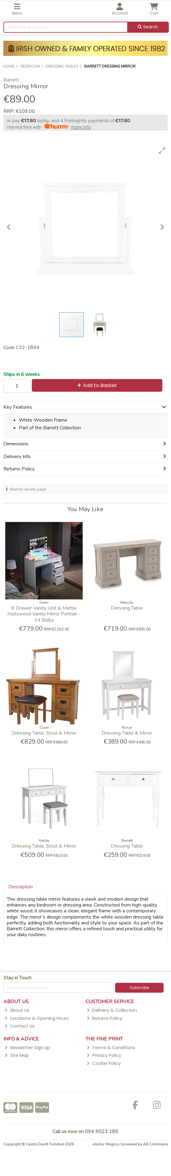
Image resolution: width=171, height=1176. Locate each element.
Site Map (16, 1055)
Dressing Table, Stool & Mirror (44, 733)
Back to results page (28, 489)
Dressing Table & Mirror (127, 733)
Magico (112, 1144)
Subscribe (139, 987)
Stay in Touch (17, 978)
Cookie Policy (103, 1063)
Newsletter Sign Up (27, 1048)
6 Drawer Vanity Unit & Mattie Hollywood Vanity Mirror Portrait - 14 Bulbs (44, 614)
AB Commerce (155, 1144)
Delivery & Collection (112, 1010)
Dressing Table (127, 608)
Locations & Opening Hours (36, 1018)
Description (20, 886)
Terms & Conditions (111, 1048)
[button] (162, 151)
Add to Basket (97, 385)
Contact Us (19, 1026)
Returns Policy (104, 1018)
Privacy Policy (104, 1055)
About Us (17, 1010)
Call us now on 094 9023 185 (85, 1131)
